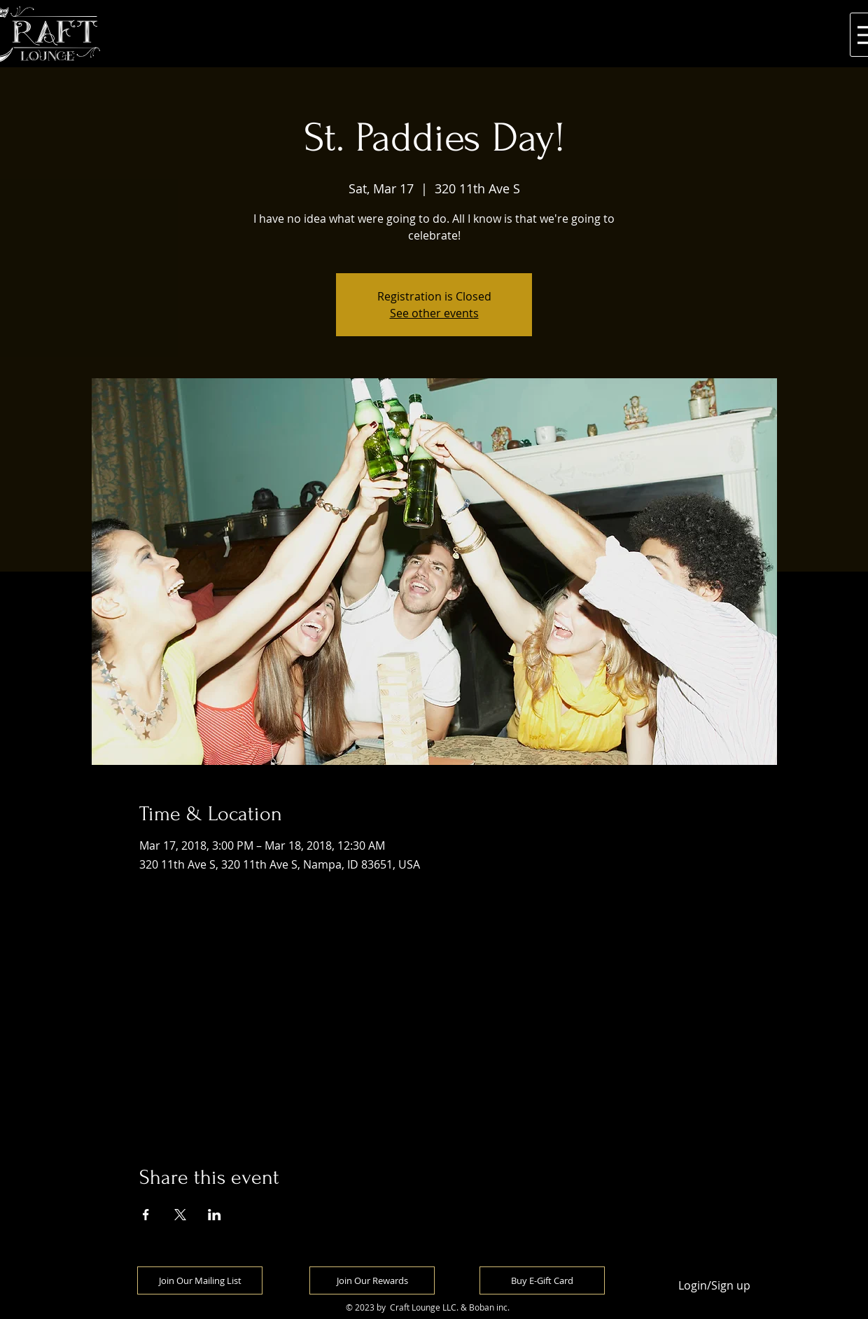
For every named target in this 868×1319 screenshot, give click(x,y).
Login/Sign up (714, 1285)
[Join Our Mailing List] (199, 1280)
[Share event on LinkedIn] (214, 1214)
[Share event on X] (180, 1214)
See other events (434, 313)
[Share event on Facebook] (146, 1214)
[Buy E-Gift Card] (542, 1280)
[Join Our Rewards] (372, 1280)
